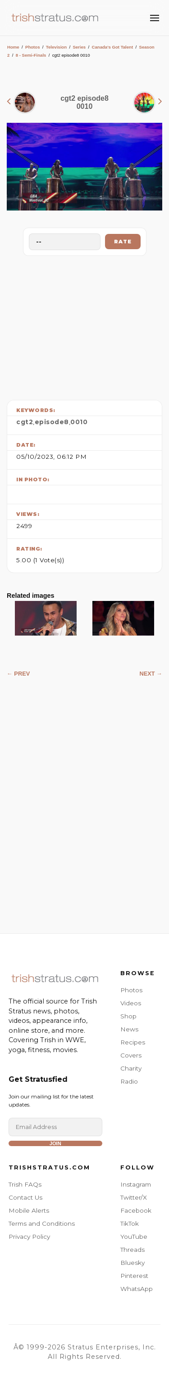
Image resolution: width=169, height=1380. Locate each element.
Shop (128, 1016)
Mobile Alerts (29, 1210)
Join (55, 1143)
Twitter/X (133, 1197)
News (129, 1029)
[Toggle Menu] (154, 17)
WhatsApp (136, 1288)
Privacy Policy (29, 1236)
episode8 (52, 422)
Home (13, 47)
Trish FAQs (25, 1184)
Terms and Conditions (42, 1223)
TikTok (129, 1223)
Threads (132, 1249)
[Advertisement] (84, 325)
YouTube (133, 1236)
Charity (131, 1068)
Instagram (135, 1184)
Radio (129, 1081)
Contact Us (25, 1197)
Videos (130, 1003)
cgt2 (24, 422)
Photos (32, 47)
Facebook (135, 1210)
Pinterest (134, 1275)
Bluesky (132, 1262)
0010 (78, 422)
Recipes (132, 1042)
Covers (131, 1055)
